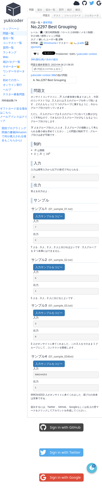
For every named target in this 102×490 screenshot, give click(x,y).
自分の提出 (52, 59)
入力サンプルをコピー (49, 216)
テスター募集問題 (14, 94)
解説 (77, 9)
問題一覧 (8, 33)
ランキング (9, 52)
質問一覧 (8, 47)
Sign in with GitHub (60, 427)
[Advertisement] (14, 152)
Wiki (5, 57)
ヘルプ (7, 89)
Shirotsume (48, 42)
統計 (69, 9)
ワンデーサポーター (14, 73)
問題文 (46, 15)
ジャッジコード (72, 15)
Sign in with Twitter (59, 452)
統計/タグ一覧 (11, 62)
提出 (39, 9)
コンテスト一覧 (12, 43)
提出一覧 (8, 38)
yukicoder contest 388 (43, 75)
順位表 (39, 59)
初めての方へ (11, 80)
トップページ (11, 28)
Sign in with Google (60, 477)
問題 (31, 9)
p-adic (79, 42)
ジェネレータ (91, 15)
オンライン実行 (12, 85)
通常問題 (47, 22)
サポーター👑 (11, 66)
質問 (61, 9)
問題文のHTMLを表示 (47, 69)
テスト (57, 15)
